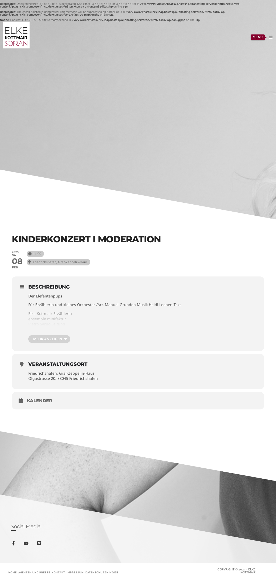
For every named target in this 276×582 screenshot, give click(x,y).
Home (12, 572)
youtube (27, 544)
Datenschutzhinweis (102, 572)
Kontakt (58, 572)
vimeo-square (40, 544)
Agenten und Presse (34, 572)
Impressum (75, 572)
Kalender (39, 400)
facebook (14, 544)
